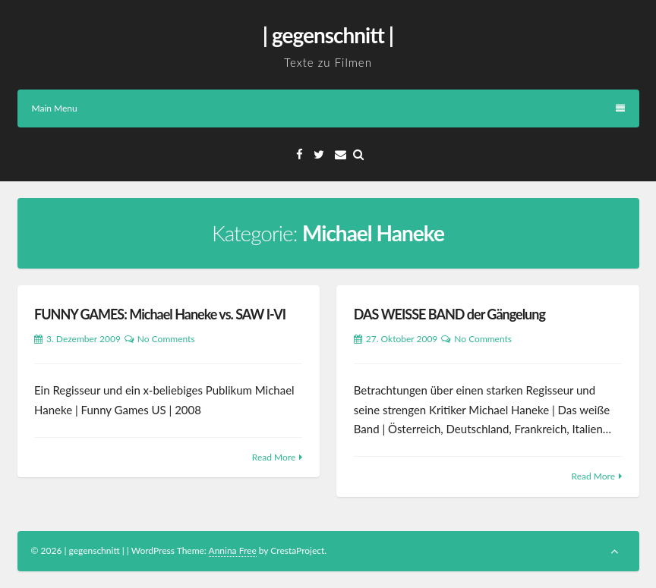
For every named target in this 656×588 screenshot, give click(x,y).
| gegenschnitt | (328, 35)
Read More (273, 457)
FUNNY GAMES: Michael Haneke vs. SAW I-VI (159, 314)
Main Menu (328, 108)
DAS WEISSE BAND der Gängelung (449, 314)
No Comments (166, 338)
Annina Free (233, 550)
